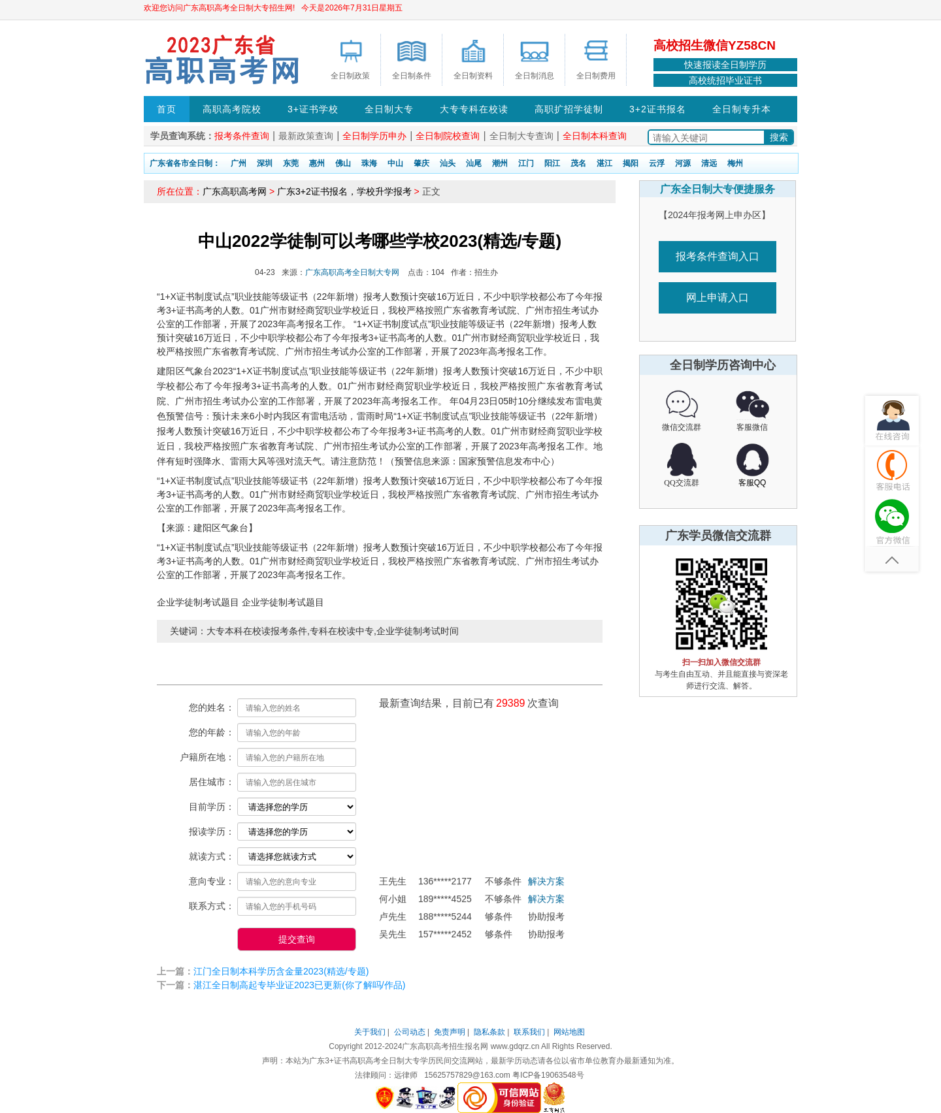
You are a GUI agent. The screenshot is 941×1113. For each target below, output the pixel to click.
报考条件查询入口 (717, 256)
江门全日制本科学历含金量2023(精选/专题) (281, 971)
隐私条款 (489, 1032)
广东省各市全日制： (185, 163)
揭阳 (630, 163)
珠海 (369, 163)
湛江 (604, 163)
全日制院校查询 (448, 136)
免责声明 (449, 1032)
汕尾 (474, 163)
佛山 (343, 163)
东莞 (291, 163)
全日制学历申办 (374, 136)
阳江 (552, 163)
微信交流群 (681, 427)
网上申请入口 (717, 297)
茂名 (578, 163)
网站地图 (569, 1032)
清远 (709, 163)
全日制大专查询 (521, 136)
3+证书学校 (313, 109)
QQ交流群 (681, 482)
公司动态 (409, 1032)
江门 (526, 163)
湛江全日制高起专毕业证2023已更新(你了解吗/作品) (299, 985)
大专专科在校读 (474, 109)
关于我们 (370, 1032)
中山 (395, 163)
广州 (238, 163)
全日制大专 (389, 109)
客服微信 (752, 427)
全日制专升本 (741, 109)
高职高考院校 (232, 109)
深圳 (264, 163)
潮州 (500, 163)
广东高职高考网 (235, 191)
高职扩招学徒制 (569, 109)
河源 (683, 163)
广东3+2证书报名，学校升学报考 (344, 191)
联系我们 (529, 1032)
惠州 (317, 163)
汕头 (447, 163)
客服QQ (752, 482)
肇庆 (421, 163)
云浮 (657, 163)
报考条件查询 (241, 136)
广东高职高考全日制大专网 (352, 272)
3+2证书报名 (657, 109)
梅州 (735, 163)
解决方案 (546, 885)
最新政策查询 (305, 136)
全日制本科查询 (595, 136)
